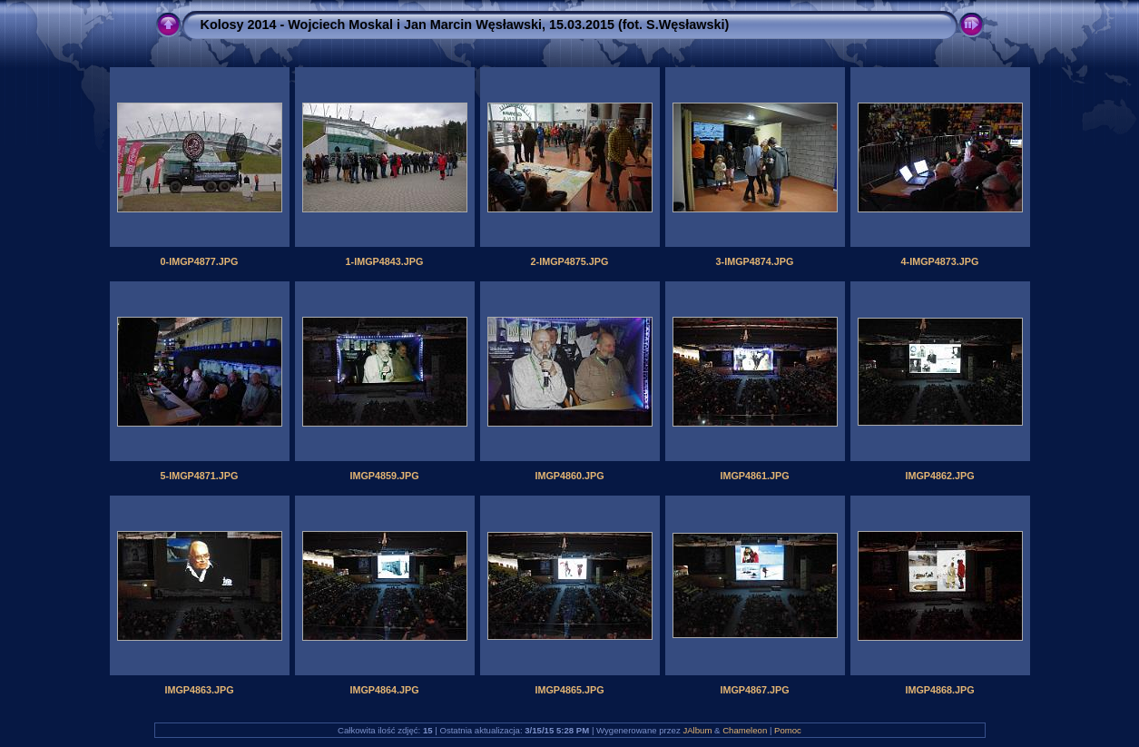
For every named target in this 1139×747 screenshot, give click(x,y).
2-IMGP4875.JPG (570, 261)
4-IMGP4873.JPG (940, 261)
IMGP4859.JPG (383, 475)
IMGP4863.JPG (198, 689)
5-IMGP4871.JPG (200, 475)
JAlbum (697, 730)
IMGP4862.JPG (939, 475)
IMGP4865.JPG (569, 689)
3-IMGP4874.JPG (755, 261)
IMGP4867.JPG (754, 689)
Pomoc (787, 730)
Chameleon (744, 730)
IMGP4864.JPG (383, 689)
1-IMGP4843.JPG (385, 261)
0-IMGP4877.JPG (200, 261)
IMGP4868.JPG (939, 689)
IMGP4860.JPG (569, 475)
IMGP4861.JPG (754, 475)
